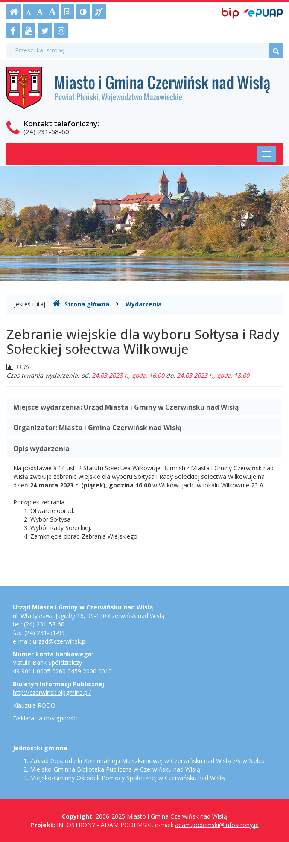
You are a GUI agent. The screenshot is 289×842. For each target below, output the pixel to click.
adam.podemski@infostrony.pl (217, 825)
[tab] (144, 407)
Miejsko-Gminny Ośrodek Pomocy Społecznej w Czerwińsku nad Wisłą (127, 778)
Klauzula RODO (34, 705)
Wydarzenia (144, 304)
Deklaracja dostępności (45, 718)
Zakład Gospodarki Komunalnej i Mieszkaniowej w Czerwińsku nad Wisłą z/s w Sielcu (147, 761)
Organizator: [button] (97, 427)
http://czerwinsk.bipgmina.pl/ (52, 692)
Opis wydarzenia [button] (41, 448)
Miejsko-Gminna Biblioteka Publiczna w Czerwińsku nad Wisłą (115, 769)
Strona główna (81, 304)
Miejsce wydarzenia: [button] (126, 407)
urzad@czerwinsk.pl (60, 641)
